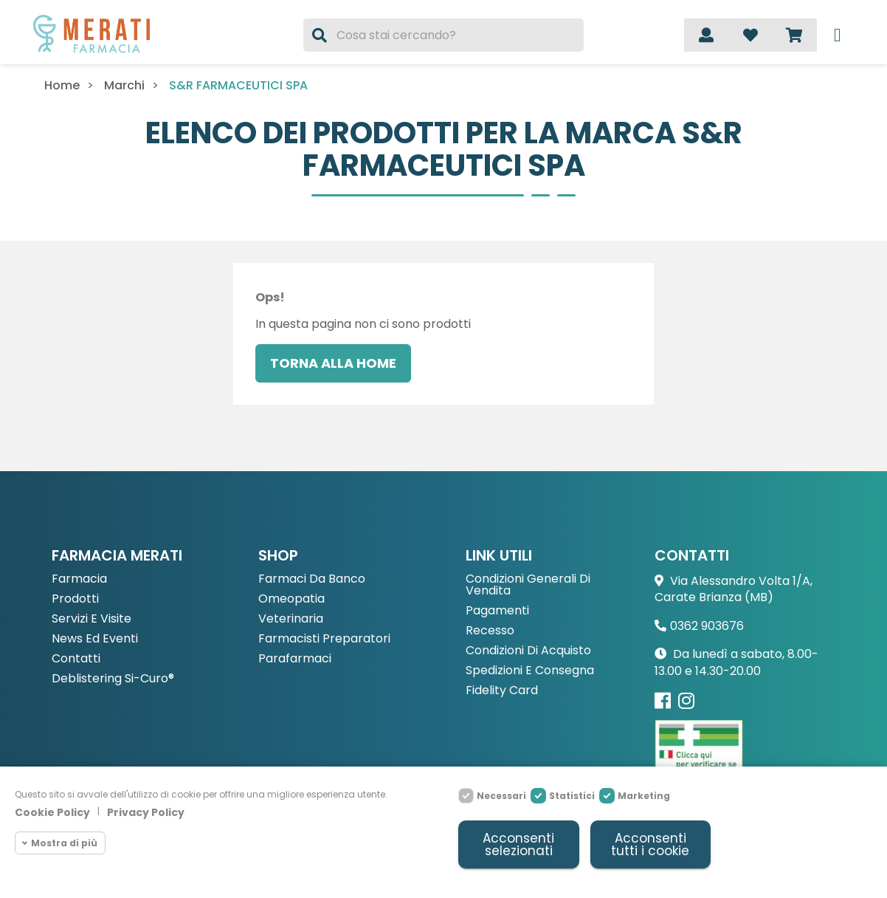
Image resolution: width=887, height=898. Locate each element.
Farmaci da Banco (311, 579)
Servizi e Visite (91, 619)
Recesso (490, 631)
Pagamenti (497, 611)
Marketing (644, 795)
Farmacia (79, 579)
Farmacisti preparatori (324, 639)
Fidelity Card (502, 691)
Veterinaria (290, 619)
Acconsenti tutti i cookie (650, 844)
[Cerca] (443, 35)
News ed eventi (95, 639)
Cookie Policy (52, 813)
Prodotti (75, 599)
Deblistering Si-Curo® (113, 679)
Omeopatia (291, 599)
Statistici (572, 795)
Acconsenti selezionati (518, 844)
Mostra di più (64, 843)
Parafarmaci (294, 659)
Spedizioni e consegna (530, 671)
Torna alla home (333, 363)
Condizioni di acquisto (528, 651)
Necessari (501, 795)
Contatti (76, 659)
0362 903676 (707, 625)
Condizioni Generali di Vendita (528, 585)
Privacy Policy (145, 813)
